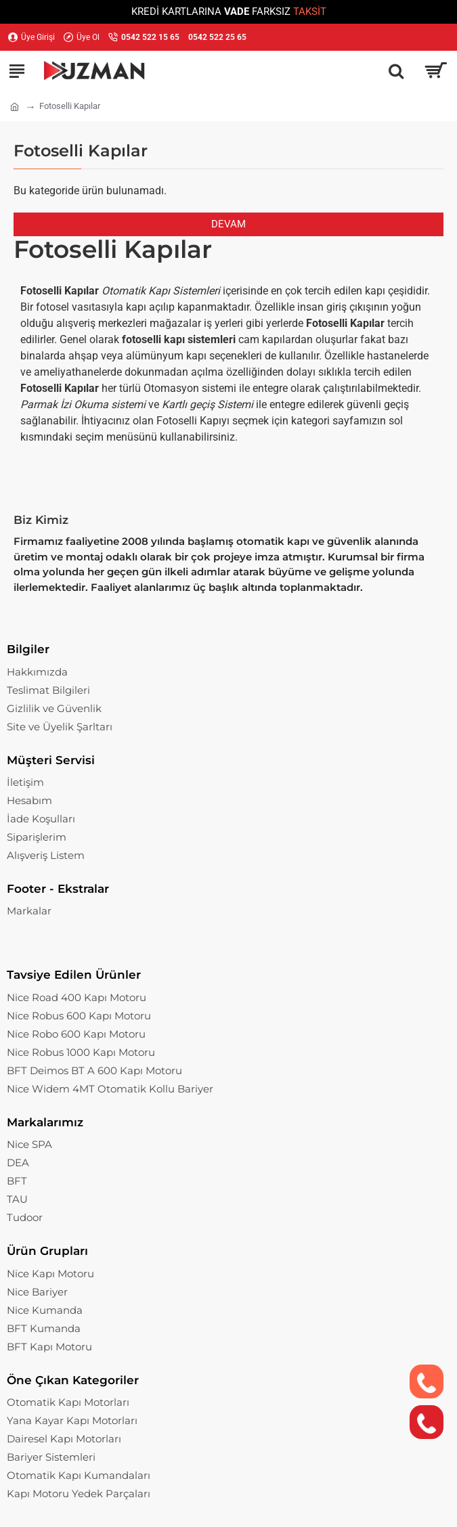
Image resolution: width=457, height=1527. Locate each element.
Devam (228, 224)
